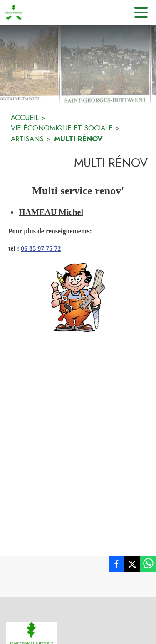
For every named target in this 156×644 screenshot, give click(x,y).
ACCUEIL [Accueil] (25, 117)
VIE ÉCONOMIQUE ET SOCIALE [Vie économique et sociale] (62, 128)
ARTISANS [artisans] (27, 139)
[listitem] (116, 565)
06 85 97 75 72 (41, 248)
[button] (78, 297)
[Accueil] (13, 12)
